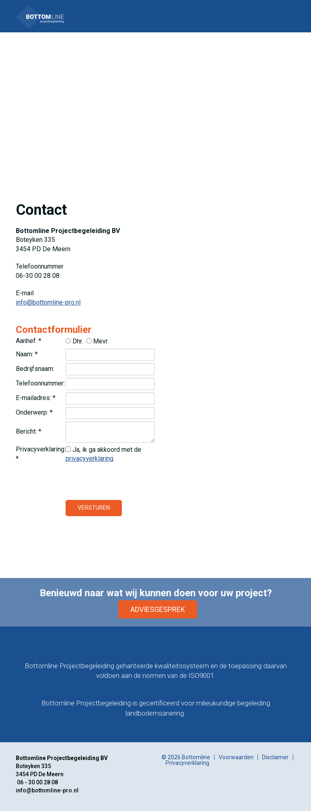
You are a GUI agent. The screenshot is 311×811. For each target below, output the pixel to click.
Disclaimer (275, 757)
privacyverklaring (89, 458)
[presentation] (127, 482)
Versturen (94, 507)
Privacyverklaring (187, 763)
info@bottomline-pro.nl (48, 302)
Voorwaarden (236, 757)
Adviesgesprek (157, 609)
